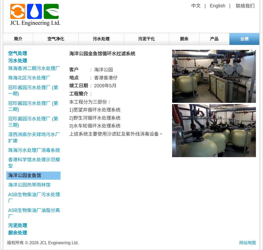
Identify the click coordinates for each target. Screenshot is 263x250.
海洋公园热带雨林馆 (29, 185)
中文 (196, 5)
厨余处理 (17, 233)
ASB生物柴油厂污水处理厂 (34, 197)
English (217, 5)
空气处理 (17, 53)
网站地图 (247, 243)
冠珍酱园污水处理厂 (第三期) (33, 121)
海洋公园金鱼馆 (24, 175)
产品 (214, 39)
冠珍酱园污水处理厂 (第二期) (33, 106)
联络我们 (245, 6)
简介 (18, 39)
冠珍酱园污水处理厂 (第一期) (33, 90)
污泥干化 (146, 39)
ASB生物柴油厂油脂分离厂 (34, 213)
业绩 (244, 39)
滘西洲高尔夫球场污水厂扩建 (34, 137)
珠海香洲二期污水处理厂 (34, 68)
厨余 (184, 39)
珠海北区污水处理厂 (29, 78)
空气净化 (55, 39)
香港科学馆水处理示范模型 (34, 162)
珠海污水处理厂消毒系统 (34, 150)
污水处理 (101, 39)
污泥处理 (17, 225)
